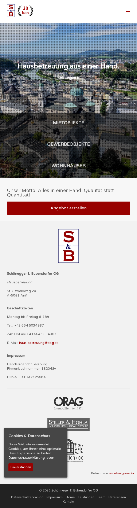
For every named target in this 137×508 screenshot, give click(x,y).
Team (101, 497)
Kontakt (68, 502)
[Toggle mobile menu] (128, 11)
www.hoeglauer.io (121, 473)
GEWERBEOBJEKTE (68, 144)
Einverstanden (20, 467)
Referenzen (117, 497)
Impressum (54, 497)
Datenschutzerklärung (27, 497)
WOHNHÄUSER (68, 166)
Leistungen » (68, 78)
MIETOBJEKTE (68, 123)
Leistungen (86, 497)
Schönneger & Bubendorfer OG (74, 490)
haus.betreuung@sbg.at (38, 343)
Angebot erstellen (68, 208)
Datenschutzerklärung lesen (31, 458)
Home (70, 497)
